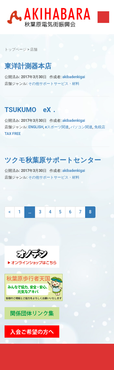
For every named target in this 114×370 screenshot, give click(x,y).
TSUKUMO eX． (31, 110)
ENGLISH (35, 127)
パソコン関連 (81, 127)
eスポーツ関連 (57, 127)
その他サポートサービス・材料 (53, 84)
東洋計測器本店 (28, 66)
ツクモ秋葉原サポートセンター (53, 160)
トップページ (15, 49)
